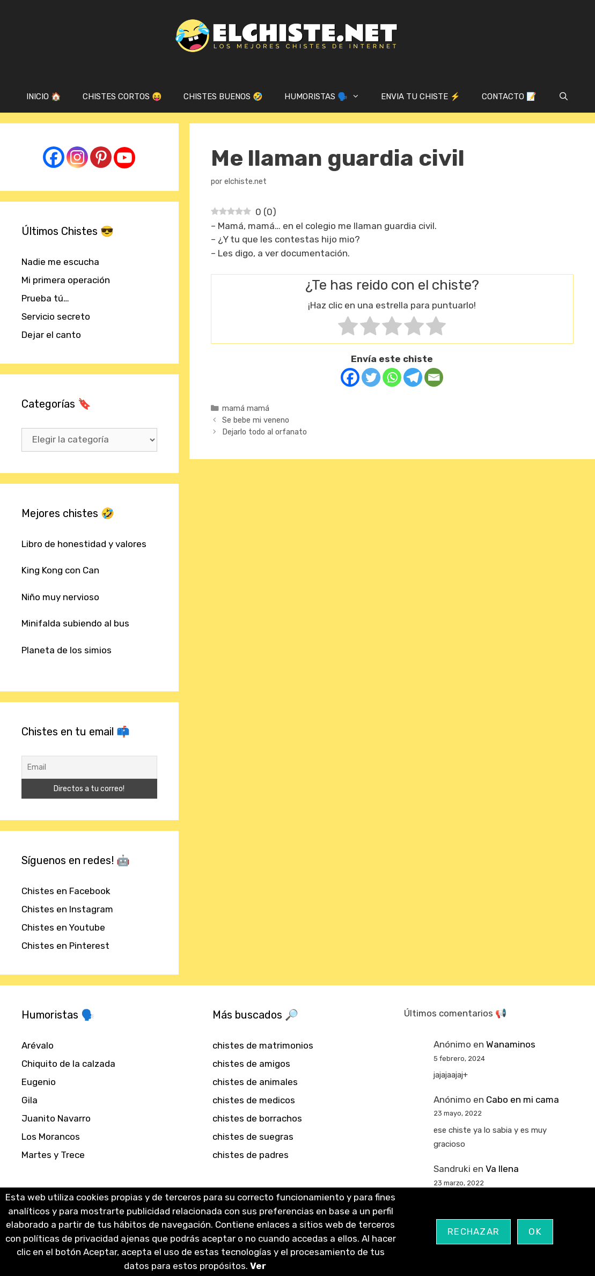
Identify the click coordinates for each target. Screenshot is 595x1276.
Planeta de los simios (66, 650)
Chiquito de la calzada (68, 1063)
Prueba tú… (45, 298)
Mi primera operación (65, 280)
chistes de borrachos (257, 1118)
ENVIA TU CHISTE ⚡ (420, 96)
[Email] (433, 377)
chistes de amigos (251, 1063)
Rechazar (473, 1231)
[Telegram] (412, 377)
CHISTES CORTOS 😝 (122, 96)
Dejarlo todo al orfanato (264, 432)
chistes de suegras (252, 1136)
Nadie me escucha (60, 261)
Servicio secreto (55, 316)
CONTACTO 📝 (509, 96)
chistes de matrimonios (262, 1045)
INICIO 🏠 (43, 96)
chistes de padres (250, 1154)
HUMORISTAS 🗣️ (327, 96)
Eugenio (38, 1081)
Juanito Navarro (56, 1118)
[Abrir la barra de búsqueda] (563, 96)
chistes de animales (255, 1081)
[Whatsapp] (392, 377)
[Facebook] (350, 377)
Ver (258, 1265)
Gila (29, 1100)
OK (535, 1231)
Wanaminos (510, 1044)
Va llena (502, 1168)
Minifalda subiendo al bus (75, 623)
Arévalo (37, 1045)
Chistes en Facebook (66, 891)
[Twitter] (371, 377)
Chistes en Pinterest (65, 945)
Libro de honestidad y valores (83, 544)
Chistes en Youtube (63, 927)
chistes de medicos (253, 1100)
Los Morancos (50, 1136)
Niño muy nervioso (60, 597)
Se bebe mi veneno (255, 420)
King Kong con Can (60, 570)
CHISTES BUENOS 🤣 (223, 96)
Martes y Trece (53, 1154)
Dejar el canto (51, 334)
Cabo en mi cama (522, 1099)
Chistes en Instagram (67, 909)
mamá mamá (245, 408)
